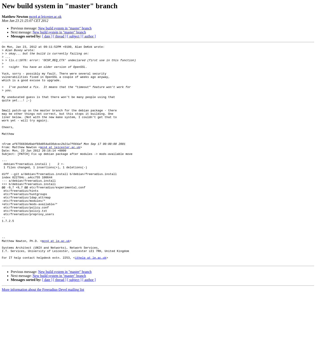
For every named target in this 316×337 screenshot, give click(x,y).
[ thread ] (59, 36)
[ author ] (89, 36)
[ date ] (47, 36)
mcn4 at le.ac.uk (56, 280)
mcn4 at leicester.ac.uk (45, 17)
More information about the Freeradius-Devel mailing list (43, 333)
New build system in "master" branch (65, 28)
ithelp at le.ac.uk (90, 300)
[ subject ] (74, 36)
